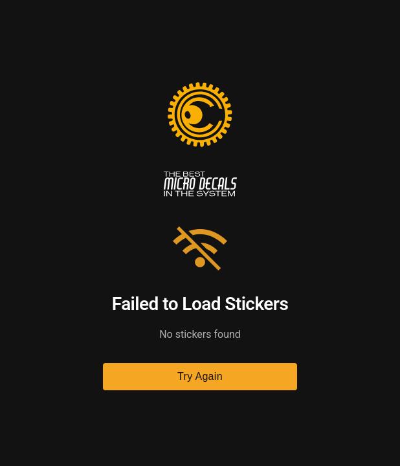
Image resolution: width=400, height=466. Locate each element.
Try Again (200, 376)
